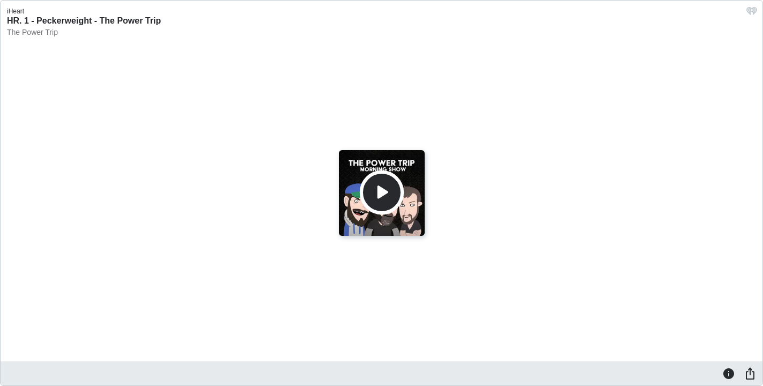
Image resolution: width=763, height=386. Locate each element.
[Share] (750, 373)
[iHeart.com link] (751, 14)
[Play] (382, 192)
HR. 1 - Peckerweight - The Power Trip (84, 20)
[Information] (728, 373)
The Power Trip (32, 32)
